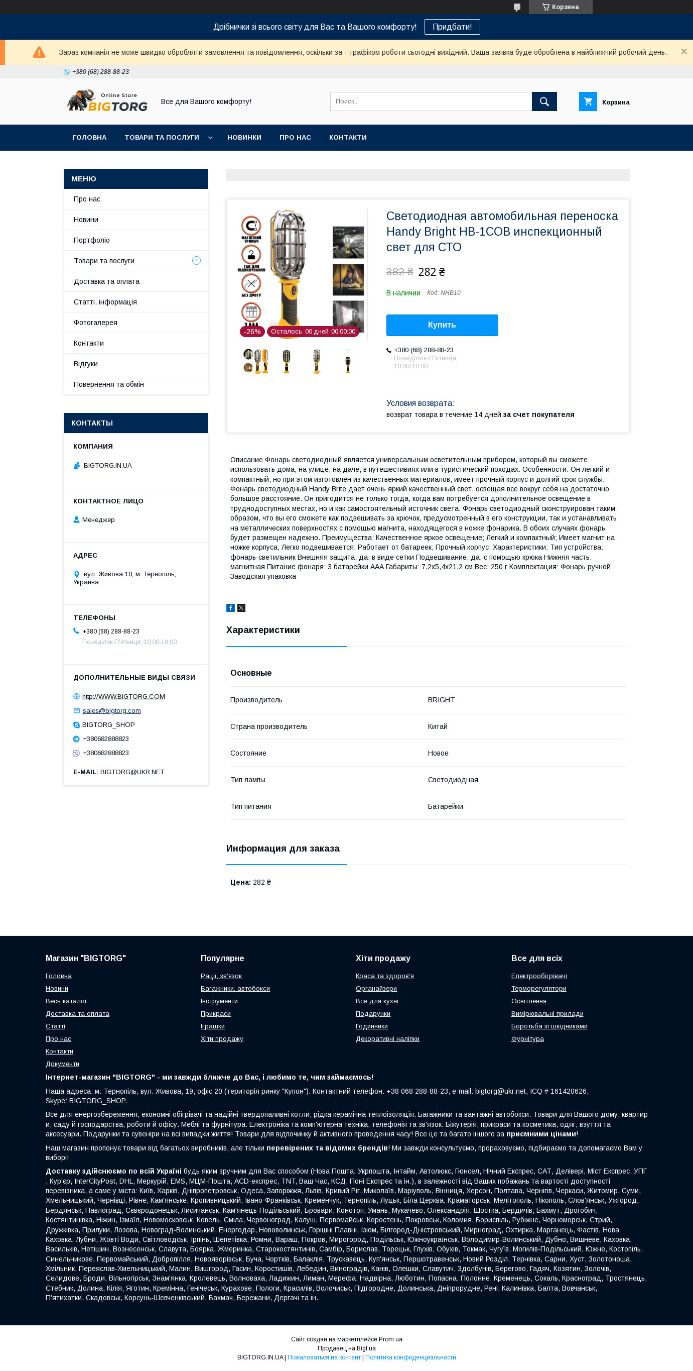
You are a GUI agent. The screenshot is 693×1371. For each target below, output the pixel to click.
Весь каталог (66, 1001)
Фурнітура (527, 1038)
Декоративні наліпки (388, 1038)
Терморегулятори (539, 988)
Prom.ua (390, 1339)
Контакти (348, 137)
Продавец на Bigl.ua (347, 1348)
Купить (442, 325)
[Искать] (544, 101)
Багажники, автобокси (235, 988)
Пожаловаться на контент (324, 1357)
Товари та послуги (161, 137)
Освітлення (528, 1001)
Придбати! (452, 27)
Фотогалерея (95, 323)
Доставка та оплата (107, 281)
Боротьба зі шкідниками (549, 1026)
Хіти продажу (222, 1038)
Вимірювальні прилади (547, 1013)
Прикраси (216, 1013)
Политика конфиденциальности (410, 1357)
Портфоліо (92, 240)
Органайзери (376, 988)
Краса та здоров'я (385, 976)
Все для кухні (377, 1001)
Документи (62, 1064)
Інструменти (219, 1001)
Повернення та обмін (109, 384)
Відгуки (86, 364)
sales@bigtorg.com (112, 710)
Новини (86, 220)
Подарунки (373, 1013)
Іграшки (213, 1026)
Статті (55, 1026)
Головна (89, 137)
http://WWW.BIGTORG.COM (123, 696)
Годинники (372, 1026)
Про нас (295, 137)
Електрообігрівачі (539, 976)
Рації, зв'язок (221, 976)
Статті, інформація (105, 302)
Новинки (244, 137)
